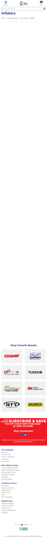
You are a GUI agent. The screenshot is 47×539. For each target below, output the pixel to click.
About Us (4, 452)
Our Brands (5, 461)
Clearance (4, 477)
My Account (5, 485)
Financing (4, 512)
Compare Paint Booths (8, 510)
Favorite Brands (6, 479)
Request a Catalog (7, 503)
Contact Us (5, 459)
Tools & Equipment (12, 18)
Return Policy (5, 492)
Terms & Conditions (7, 457)
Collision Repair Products (9, 468)
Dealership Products (8, 474)
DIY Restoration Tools (8, 472)
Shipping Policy (6, 490)
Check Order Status (7, 488)
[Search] (44, 9)
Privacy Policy (6, 454)
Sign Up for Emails (7, 506)
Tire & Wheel (24, 18)
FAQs (3, 494)
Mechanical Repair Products (10, 470)
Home (3, 18)
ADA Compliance (7, 497)
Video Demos (5, 508)
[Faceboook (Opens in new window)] (21, 435)
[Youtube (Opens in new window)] (25, 435)
